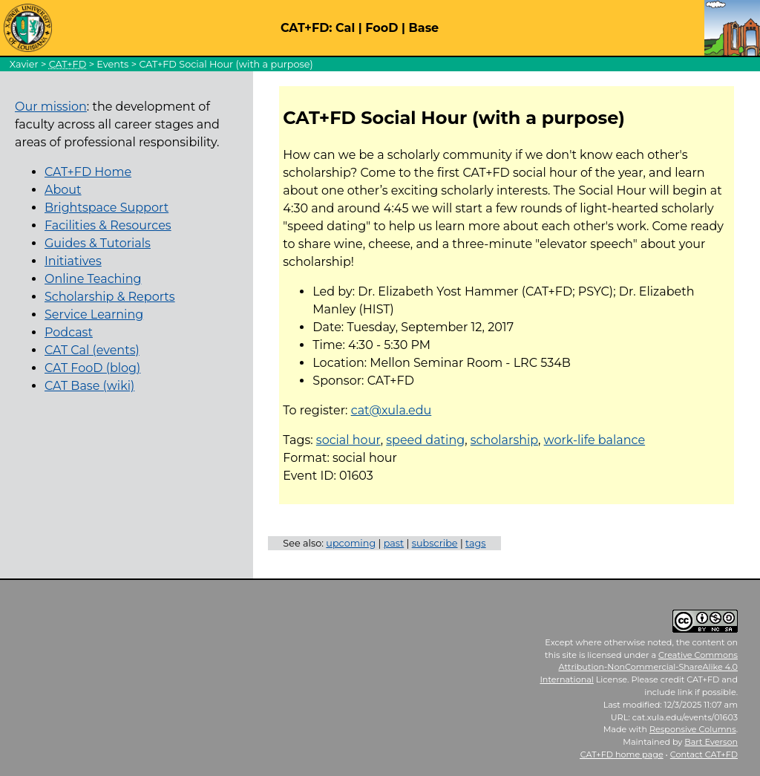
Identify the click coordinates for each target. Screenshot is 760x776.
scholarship (504, 440)
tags (475, 543)
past (394, 543)
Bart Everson (711, 742)
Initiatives (73, 261)
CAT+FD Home (88, 172)
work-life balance (595, 440)
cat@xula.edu (391, 410)
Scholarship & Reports (110, 297)
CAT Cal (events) (92, 350)
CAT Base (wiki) (89, 386)
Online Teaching (93, 279)
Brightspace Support (106, 207)
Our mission (51, 107)
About (63, 190)
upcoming (351, 543)
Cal (345, 28)
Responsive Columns (692, 729)
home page (622, 754)
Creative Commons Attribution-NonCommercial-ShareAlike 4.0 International (639, 667)
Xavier (24, 64)
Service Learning (94, 314)
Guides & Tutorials (98, 243)
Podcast (69, 332)
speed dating (425, 440)
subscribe (435, 543)
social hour (348, 440)
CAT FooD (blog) (92, 368)
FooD (381, 28)
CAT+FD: (306, 28)
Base (424, 28)
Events (112, 64)
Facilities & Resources (108, 225)
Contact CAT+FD (704, 754)
